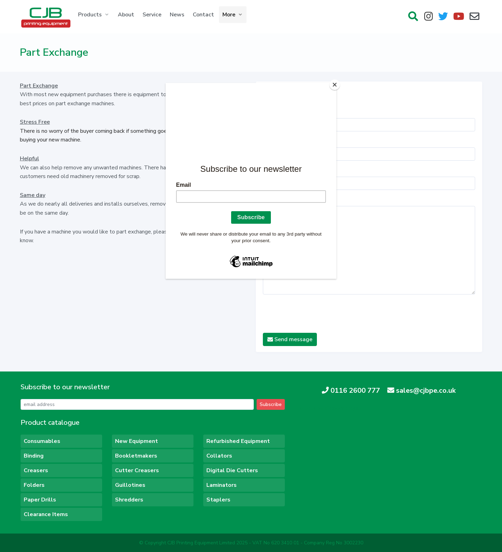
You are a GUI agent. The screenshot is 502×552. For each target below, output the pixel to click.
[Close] (334, 84)
